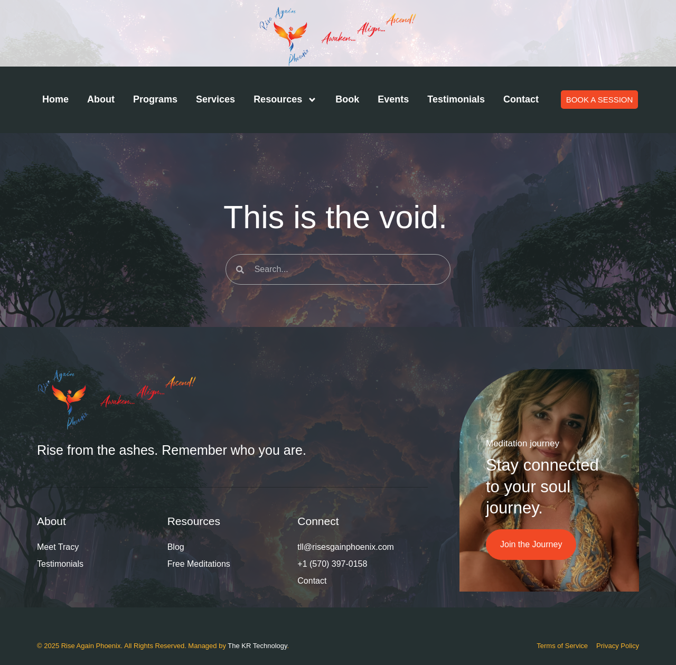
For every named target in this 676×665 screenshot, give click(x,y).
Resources (285, 100)
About (101, 99)
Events (393, 99)
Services (215, 99)
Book (347, 99)
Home (55, 99)
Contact (521, 99)
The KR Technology (257, 646)
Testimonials (456, 99)
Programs (155, 99)
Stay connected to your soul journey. (542, 486)
